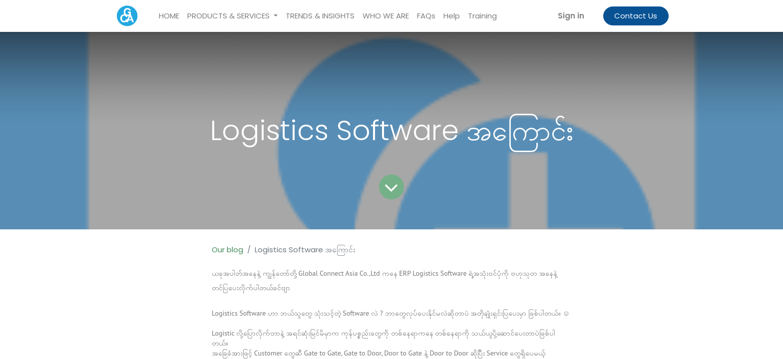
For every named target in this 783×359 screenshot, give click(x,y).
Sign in (571, 15)
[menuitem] (169, 16)
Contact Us (635, 15)
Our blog (227, 249)
